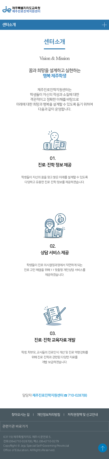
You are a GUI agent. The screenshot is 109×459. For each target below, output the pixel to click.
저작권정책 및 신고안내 (82, 414)
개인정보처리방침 (48, 414)
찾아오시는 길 (20, 414)
